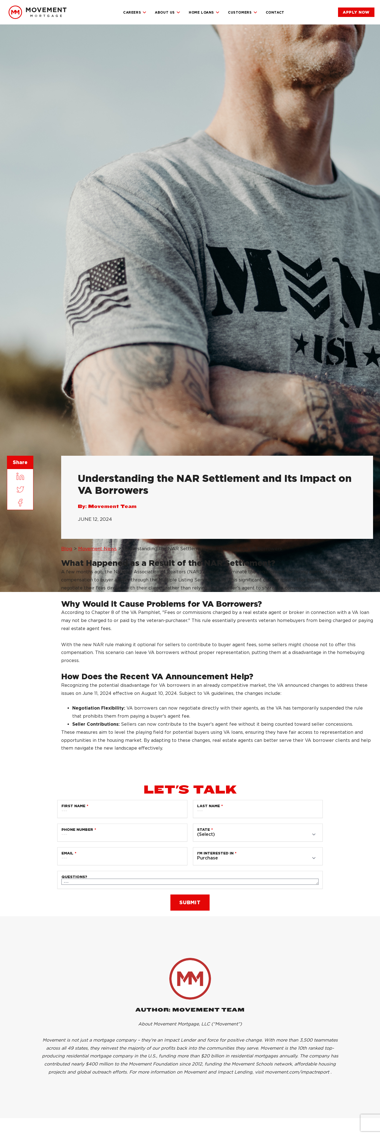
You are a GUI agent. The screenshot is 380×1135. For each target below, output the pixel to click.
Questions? (74, 877)
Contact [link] (275, 12)
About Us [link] (167, 12)
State (203, 829)
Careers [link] (134, 12)
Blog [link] (66, 548)
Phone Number (77, 829)
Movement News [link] (97, 548)
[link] (37, 12)
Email (67, 853)
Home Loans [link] (204, 12)
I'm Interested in (215, 853)
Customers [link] (242, 12)
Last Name (208, 806)
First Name (73, 806)
